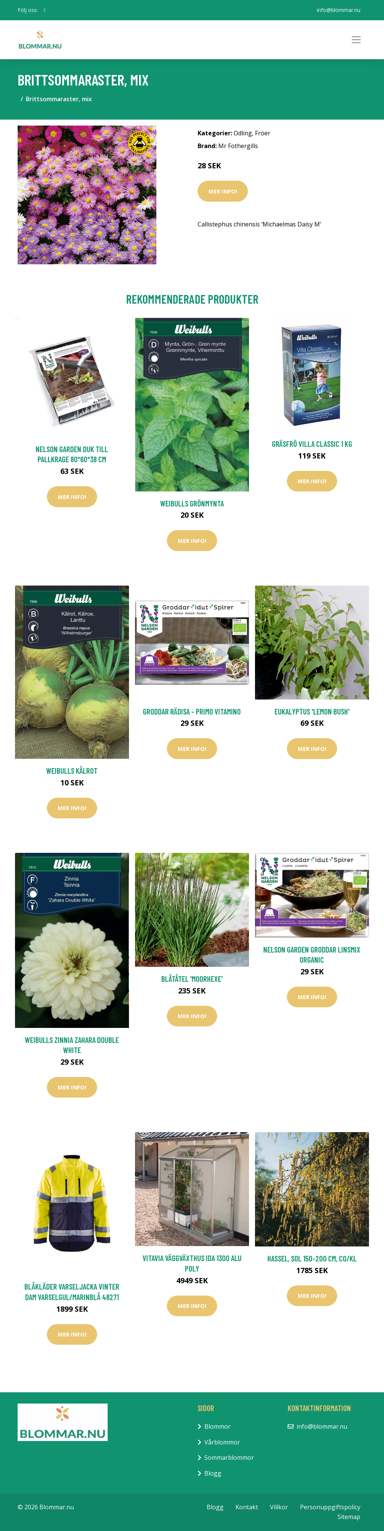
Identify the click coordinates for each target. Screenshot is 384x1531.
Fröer (262, 133)
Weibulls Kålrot (72, 770)
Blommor (217, 1426)
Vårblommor (222, 1442)
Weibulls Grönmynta (192, 503)
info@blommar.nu (338, 9)
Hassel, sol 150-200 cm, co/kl (312, 1258)
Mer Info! (222, 191)
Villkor (279, 1507)
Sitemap (349, 1517)
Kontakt (247, 1507)
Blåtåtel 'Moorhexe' (192, 978)
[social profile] (45, 10)
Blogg (212, 1473)
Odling (243, 133)
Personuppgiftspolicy (330, 1507)
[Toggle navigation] (356, 40)
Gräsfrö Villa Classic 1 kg (312, 443)
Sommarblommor (229, 1457)
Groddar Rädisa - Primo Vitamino (192, 711)
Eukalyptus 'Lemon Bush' (312, 711)
